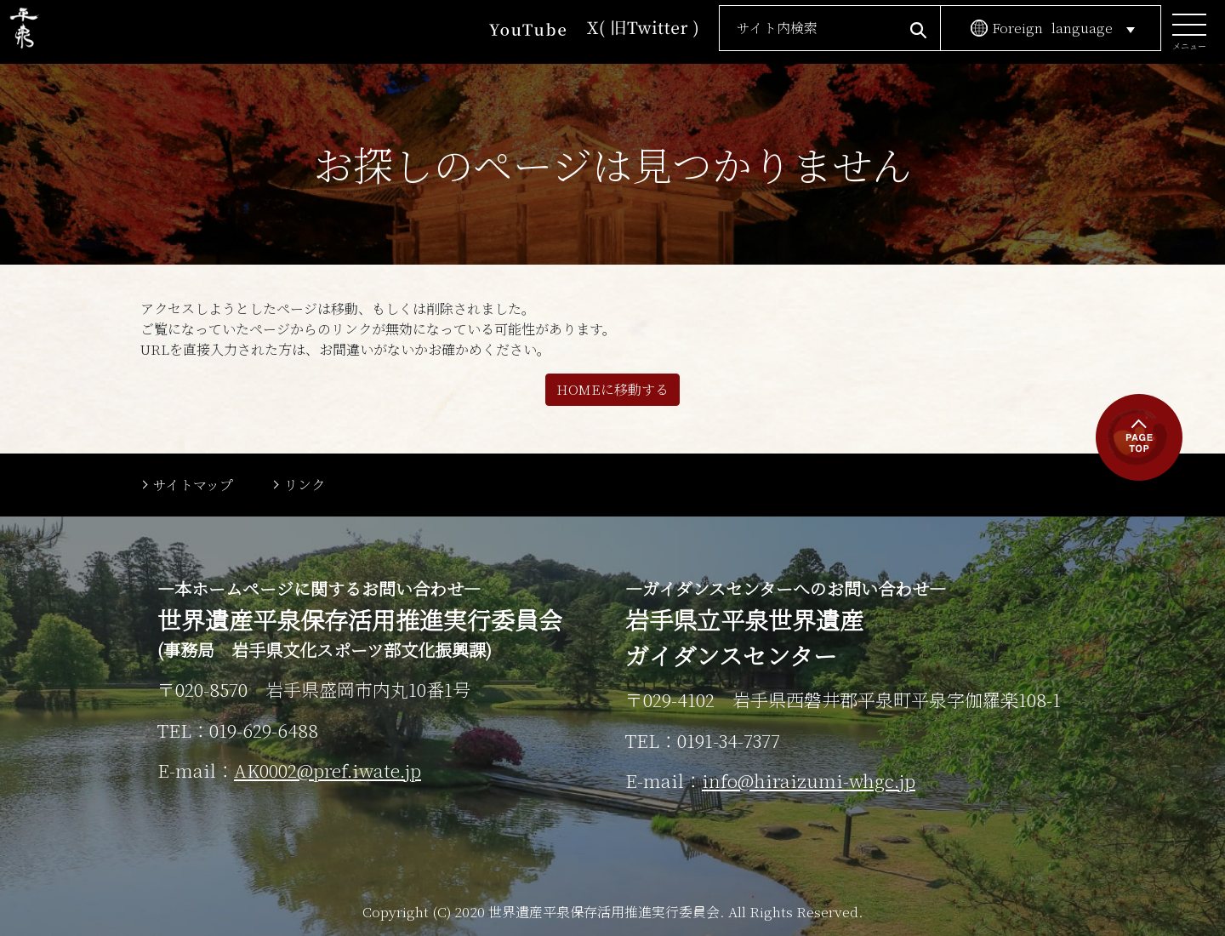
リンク (304, 484)
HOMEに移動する (612, 389)
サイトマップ (193, 484)
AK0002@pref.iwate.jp (327, 770)
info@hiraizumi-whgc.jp (808, 780)
